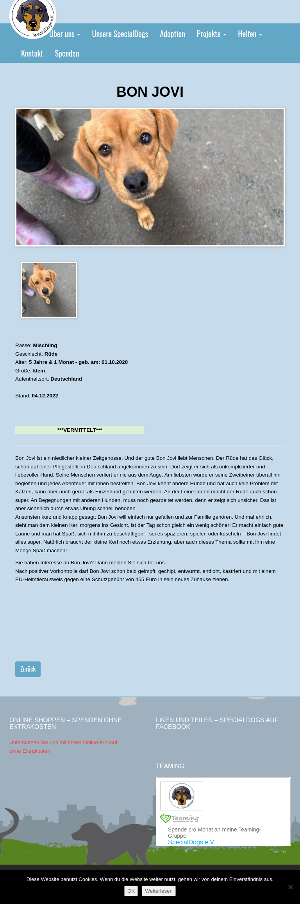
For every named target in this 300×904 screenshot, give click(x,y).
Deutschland (66, 379)
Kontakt (32, 53)
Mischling (45, 345)
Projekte (212, 33)
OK (131, 891)
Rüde (51, 354)
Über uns (64, 33)
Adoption (172, 33)
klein (39, 371)
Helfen (250, 33)
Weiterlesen (159, 891)
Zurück (28, 669)
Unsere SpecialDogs (120, 33)
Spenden (67, 53)
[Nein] (290, 887)
